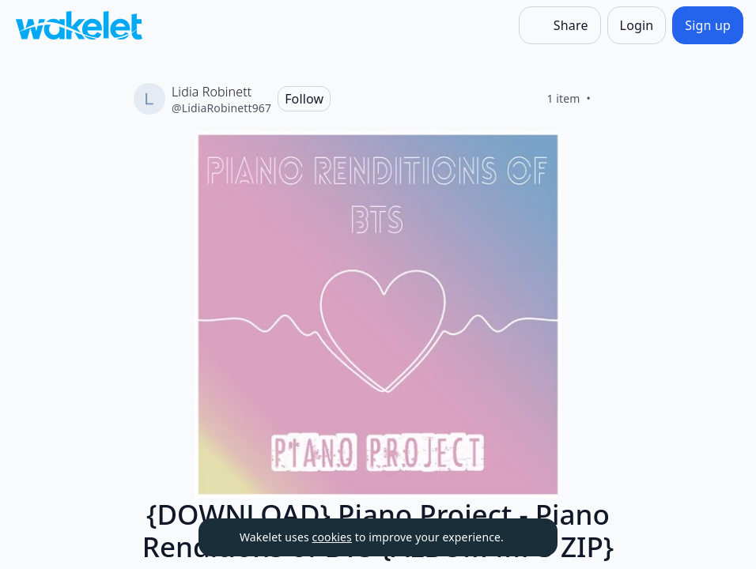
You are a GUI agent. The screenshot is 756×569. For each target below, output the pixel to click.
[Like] (609, 98)
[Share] (560, 25)
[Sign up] (707, 25)
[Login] (637, 25)
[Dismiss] (526, 537)
